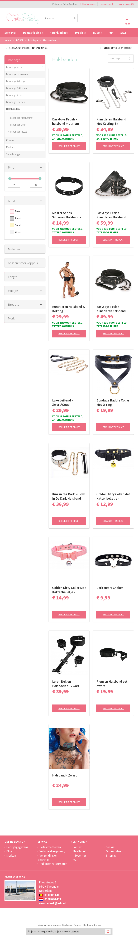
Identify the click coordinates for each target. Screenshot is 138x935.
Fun (111, 33)
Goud (18, 225)
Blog (9, 851)
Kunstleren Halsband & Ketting (68, 309)
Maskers (10, 147)
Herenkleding (59, 33)
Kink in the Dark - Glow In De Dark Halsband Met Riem (68, 496)
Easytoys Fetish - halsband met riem (65, 121)
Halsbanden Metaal (18, 131)
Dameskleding (33, 33)
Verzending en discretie (47, 858)
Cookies (111, 847)
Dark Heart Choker (109, 588)
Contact (78, 847)
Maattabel (79, 851)
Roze (17, 211)
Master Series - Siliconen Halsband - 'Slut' (66, 215)
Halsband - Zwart (64, 775)
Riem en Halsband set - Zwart (112, 683)
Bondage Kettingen (16, 81)
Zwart (18, 218)
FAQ (75, 860)
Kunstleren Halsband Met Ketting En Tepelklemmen (111, 121)
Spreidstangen (13, 154)
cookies (75, 931)
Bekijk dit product (69, 146)
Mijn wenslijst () (125, 4)
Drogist (80, 33)
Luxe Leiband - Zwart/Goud (62, 402)
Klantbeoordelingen (92, 925)
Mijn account (106, 4)
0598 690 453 (50, 899)
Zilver (18, 232)
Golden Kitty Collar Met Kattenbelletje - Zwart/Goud (113, 496)
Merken (11, 855)
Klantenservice (88, 4)
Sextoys (10, 33)
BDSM (97, 33)
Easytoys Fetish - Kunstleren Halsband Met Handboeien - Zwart (111, 215)
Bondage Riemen (15, 95)
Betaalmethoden (50, 847)
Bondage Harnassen (17, 74)
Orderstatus (113, 851)
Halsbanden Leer (17, 124)
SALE (123, 33)
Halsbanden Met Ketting (20, 117)
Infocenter (79, 855)
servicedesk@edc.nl (52, 903)
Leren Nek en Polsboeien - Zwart (65, 683)
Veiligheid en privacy (52, 851)
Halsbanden (13, 109)
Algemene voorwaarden (49, 925)
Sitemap (111, 855)
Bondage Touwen (15, 102)
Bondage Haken (14, 67)
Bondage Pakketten (16, 88)
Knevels (10, 140)
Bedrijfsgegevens (17, 847)
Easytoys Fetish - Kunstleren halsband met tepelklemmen (111, 309)
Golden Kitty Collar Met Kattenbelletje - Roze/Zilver (69, 590)
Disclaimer (67, 925)
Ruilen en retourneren (53, 864)
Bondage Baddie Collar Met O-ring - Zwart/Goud (112, 402)
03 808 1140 (49, 895)
